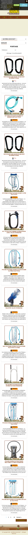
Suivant (19, 517)
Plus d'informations (23, 5)
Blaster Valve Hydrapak (14, 308)
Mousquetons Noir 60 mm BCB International (14, 154)
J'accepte (16, 5)
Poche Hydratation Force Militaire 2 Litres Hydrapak (14, 461)
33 (14, 517)
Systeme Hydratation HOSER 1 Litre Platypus (14, 193)
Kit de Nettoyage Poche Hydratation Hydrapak (14, 385)
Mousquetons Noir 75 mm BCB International (14, 77)
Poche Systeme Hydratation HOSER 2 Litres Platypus (14, 270)
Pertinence (9, 50)
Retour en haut (21, 520)
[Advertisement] (14, 28)
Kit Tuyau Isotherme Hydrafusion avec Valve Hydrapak (14, 232)
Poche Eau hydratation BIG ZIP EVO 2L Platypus (14, 500)
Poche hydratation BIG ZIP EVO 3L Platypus (14, 423)
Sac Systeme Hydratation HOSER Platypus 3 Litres (14, 346)
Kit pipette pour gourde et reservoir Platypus (14, 116)
